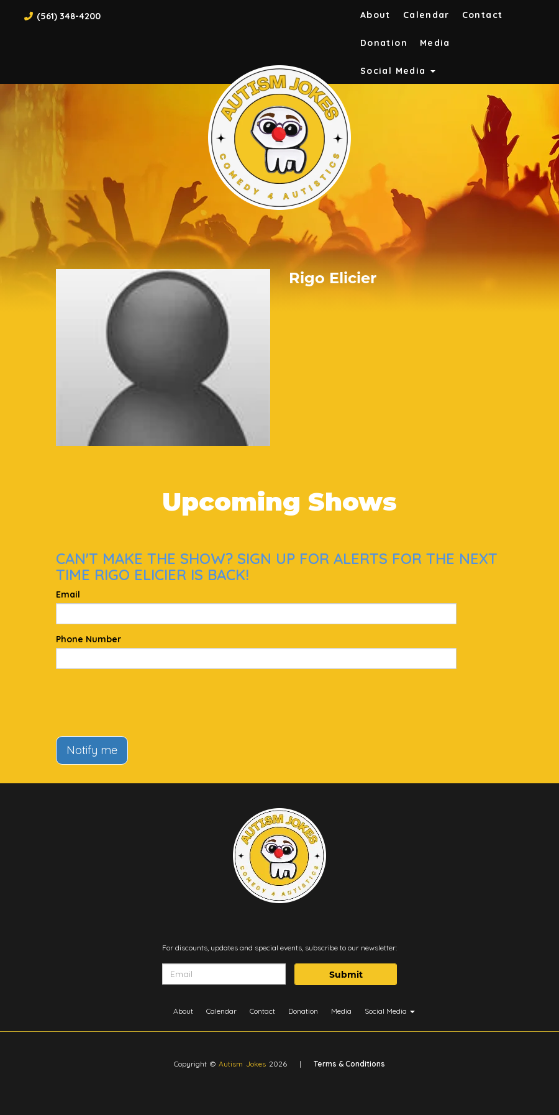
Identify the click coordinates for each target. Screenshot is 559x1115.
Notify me (91, 750)
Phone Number (88, 639)
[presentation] (150, 702)
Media (435, 42)
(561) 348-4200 (69, 16)
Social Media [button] (397, 70)
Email (68, 594)
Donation (383, 42)
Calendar (426, 14)
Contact (482, 14)
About (375, 14)
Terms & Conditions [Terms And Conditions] (349, 1063)
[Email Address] (224, 974)
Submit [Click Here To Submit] (346, 974)
